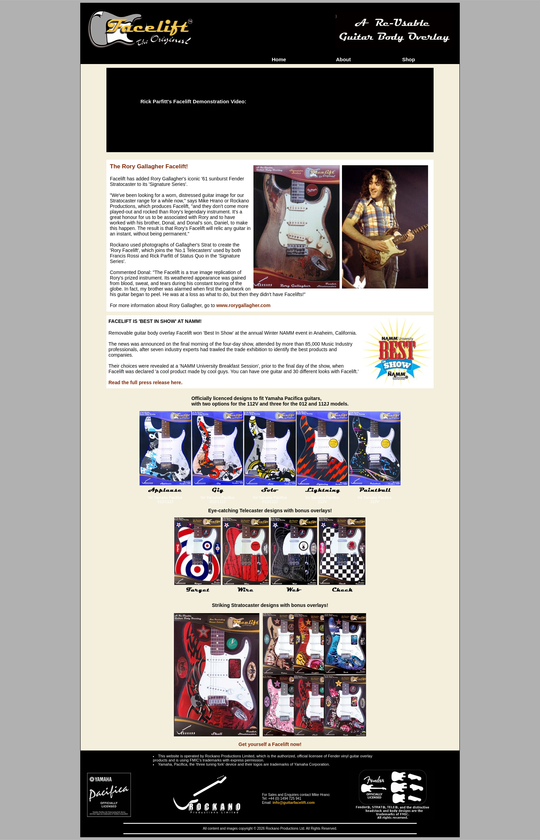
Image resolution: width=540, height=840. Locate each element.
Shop (408, 59)
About (343, 59)
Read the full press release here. (145, 382)
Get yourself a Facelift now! (270, 744)
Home (279, 59)
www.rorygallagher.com (243, 305)
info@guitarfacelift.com (293, 802)
